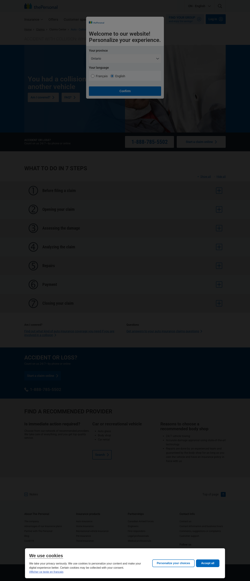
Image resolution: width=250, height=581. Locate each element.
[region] (125, 563)
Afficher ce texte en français (46, 571)
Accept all (207, 563)
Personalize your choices (173, 563)
